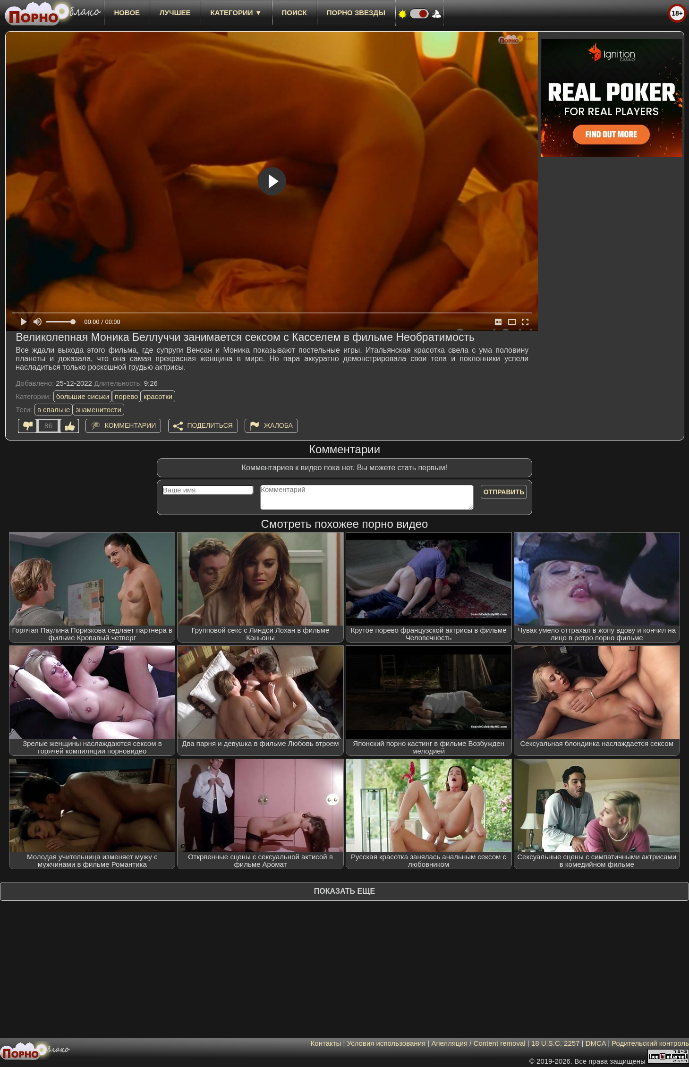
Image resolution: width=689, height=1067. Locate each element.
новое (127, 12)
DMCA (596, 1043)
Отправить (504, 492)
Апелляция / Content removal (478, 1043)
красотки (158, 396)
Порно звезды (356, 12)
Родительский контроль (650, 1043)
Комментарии (130, 425)
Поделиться (210, 425)
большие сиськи (82, 396)
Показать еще (344, 891)
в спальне (53, 410)
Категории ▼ (236, 12)
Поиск (294, 12)
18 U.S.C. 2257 (555, 1043)
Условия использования (386, 1043)
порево (126, 396)
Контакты (326, 1043)
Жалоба (278, 425)
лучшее (175, 12)
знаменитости (98, 410)
